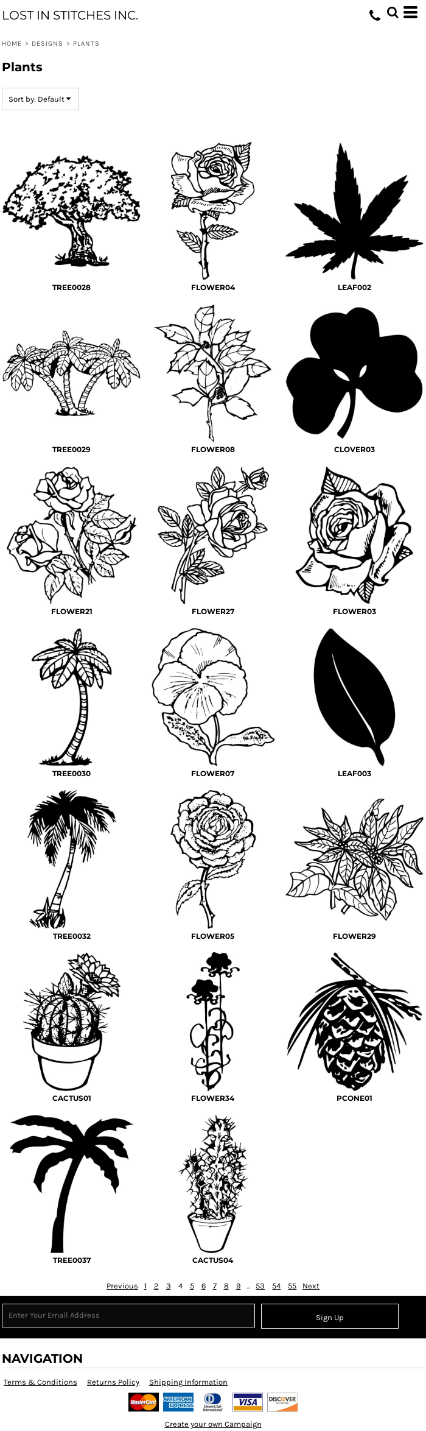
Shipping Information (188, 1382)
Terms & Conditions (40, 1382)
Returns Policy (113, 1382)
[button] (392, 12)
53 (260, 1285)
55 (292, 1285)
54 (276, 1285)
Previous (122, 1285)
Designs (48, 44)
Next (311, 1285)
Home (12, 44)
